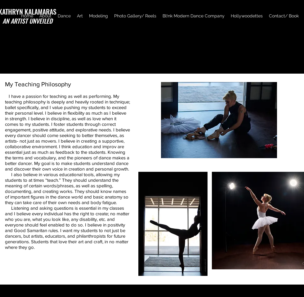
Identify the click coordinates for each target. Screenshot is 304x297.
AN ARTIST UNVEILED (27, 20)
